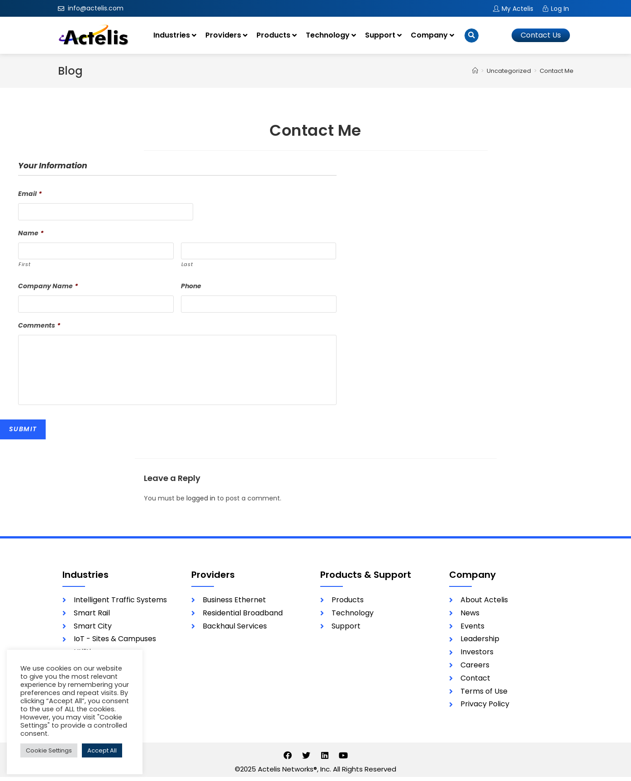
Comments (39, 328)
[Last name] (259, 252)
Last (187, 266)
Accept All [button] (102, 750)
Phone (191, 288)
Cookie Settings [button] (49, 750)
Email (30, 194)
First (24, 266)
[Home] (475, 71)
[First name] (96, 252)
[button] (541, 35)
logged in (200, 501)
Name (30, 234)
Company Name (48, 288)
